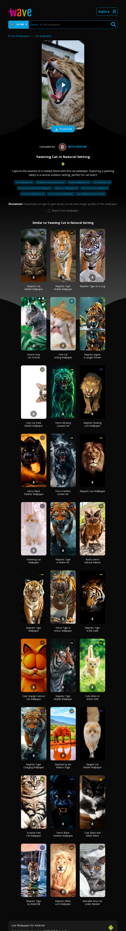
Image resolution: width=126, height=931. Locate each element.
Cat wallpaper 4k (24, 182)
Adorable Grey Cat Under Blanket (92, 902)
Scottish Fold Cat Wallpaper (33, 834)
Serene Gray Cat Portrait (33, 356)
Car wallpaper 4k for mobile (91, 193)
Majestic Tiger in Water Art (63, 561)
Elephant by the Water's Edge (63, 766)
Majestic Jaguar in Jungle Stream (92, 356)
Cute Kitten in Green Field (92, 698)
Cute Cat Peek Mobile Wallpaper (33, 424)
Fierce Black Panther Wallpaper (33, 493)
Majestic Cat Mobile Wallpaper (33, 288)
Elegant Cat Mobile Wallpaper (92, 766)
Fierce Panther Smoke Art (63, 493)
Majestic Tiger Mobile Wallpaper (63, 288)
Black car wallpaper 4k (66, 188)
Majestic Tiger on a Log (92, 286)
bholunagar (72, 146)
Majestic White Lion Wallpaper (63, 902)
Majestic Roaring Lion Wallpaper (92, 424)
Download (63, 129)
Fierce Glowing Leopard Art (63, 424)
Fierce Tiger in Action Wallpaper (63, 629)
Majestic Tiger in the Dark (92, 629)
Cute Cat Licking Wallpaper (63, 356)
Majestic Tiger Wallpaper (33, 629)
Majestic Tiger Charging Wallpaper (33, 766)
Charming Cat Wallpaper (33, 561)
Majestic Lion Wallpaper (92, 491)
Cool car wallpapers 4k (32, 193)
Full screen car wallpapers (95, 188)
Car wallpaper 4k (102, 182)
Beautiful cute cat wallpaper (51, 182)
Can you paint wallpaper (60, 193)
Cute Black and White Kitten (92, 834)
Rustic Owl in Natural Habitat (92, 561)
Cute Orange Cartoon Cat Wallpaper (33, 698)
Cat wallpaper (43, 36)
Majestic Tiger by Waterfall (33, 902)
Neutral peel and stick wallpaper (35, 188)
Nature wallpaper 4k (79, 182)
